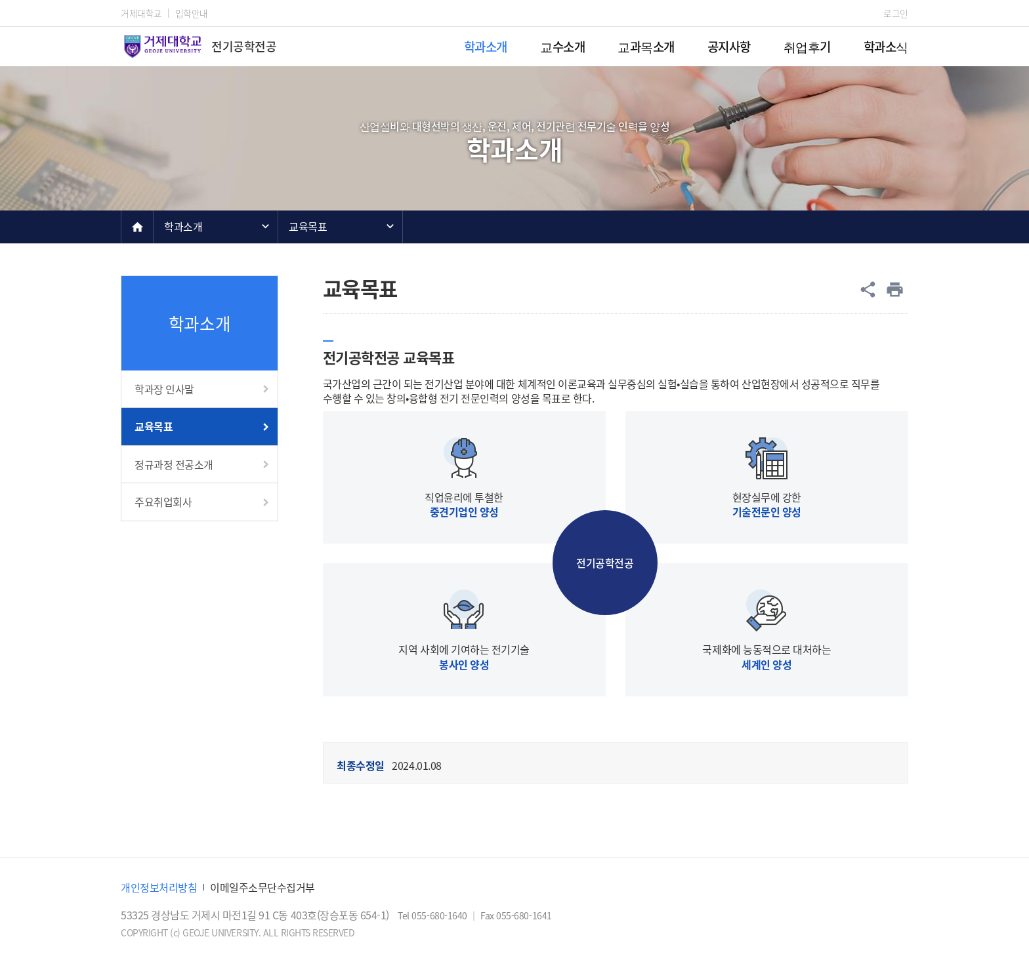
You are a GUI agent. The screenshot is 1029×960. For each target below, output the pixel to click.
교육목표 (308, 226)
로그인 (895, 13)
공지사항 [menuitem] (729, 46)
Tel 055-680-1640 (433, 915)
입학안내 (191, 13)
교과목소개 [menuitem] (646, 46)
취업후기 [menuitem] (807, 46)
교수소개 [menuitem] (562, 46)
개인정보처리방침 (159, 887)
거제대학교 (141, 13)
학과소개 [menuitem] (485, 46)
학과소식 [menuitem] (886, 46)
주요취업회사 (163, 502)
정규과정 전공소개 (174, 464)
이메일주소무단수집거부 (262, 887)
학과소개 (183, 226)
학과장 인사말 (164, 389)
